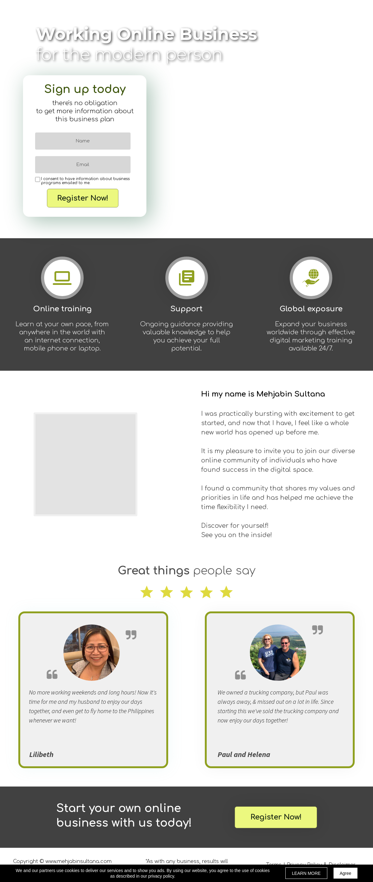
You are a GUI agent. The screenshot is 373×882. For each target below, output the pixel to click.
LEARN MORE (306, 873)
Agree (345, 873)
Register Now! (82, 198)
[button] (276, 817)
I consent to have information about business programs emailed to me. (85, 181)
